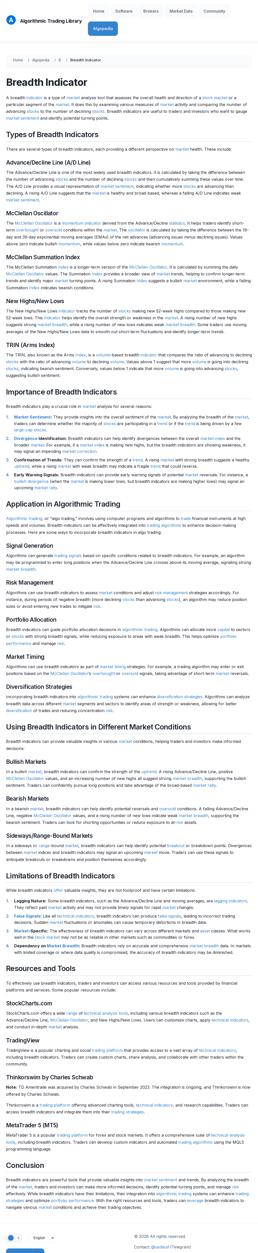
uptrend (21, 444)
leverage (195, 1178)
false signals (169, 894)
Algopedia (240, 10)
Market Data (186, 10)
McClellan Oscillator (34, 201)
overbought (27, 208)
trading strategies (127, 1089)
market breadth (52, 302)
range (44, 823)
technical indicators (75, 894)
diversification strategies (179, 674)
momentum (72, 201)
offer (58, 868)
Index (63, 245)
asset (205, 908)
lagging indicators (230, 879)
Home (120, 10)
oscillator (136, 208)
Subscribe (25, 1232)
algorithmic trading (139, 607)
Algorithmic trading (24, 496)
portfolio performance (72, 1178)
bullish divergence (31, 459)
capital (223, 607)
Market (21, 908)
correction (87, 429)
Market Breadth (63, 923)
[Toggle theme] (14, 1216)
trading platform (107, 1028)
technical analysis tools (106, 991)
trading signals (68, 533)
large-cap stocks (30, 408)
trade (186, 496)
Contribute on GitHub (158, 1235)
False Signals (27, 894)
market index (212, 416)
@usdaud (160, 1225)
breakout (175, 823)
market (73, 75)
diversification (19, 688)
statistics (177, 201)
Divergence (26, 416)
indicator (34, 75)
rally (53, 465)
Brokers (162, 10)
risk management (171, 570)
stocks (33, 89)
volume (103, 332)
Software (140, 10)
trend (162, 401)
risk (96, 584)
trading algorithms (164, 503)
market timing (113, 644)
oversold (53, 208)
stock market (214, 75)
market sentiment (22, 96)
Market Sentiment (32, 395)
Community (214, 10)
